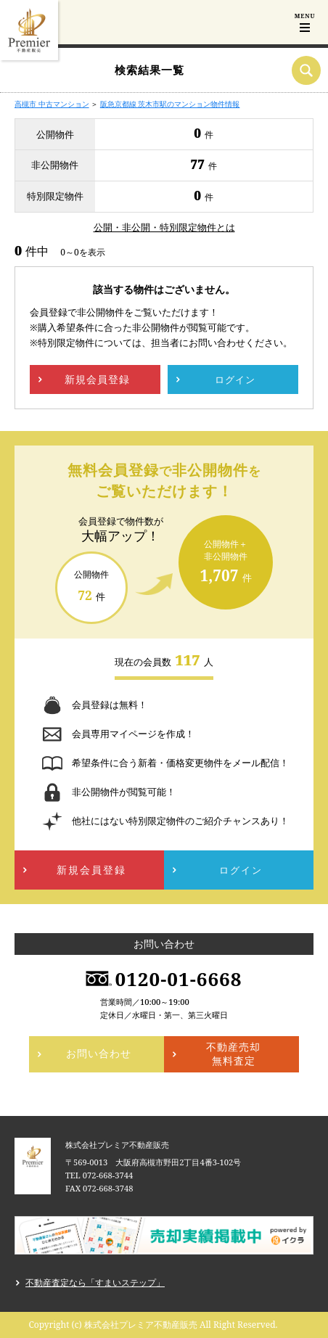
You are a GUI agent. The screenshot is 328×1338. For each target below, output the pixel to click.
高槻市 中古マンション (52, 104)
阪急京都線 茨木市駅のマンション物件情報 (170, 104)
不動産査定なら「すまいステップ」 (95, 1282)
